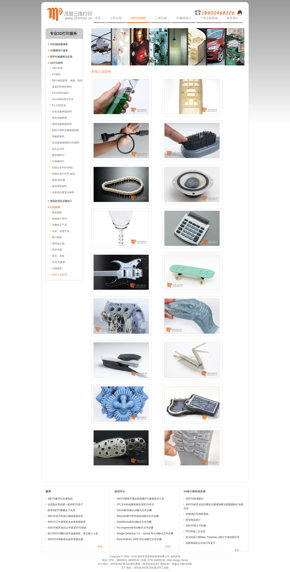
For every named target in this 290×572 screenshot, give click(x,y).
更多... (100, 546)
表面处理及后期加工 (61, 201)
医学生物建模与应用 (61, 56)
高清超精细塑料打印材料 (65, 142)
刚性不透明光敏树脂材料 (65, 130)
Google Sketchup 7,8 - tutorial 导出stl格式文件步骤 (145, 533)
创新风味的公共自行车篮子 (200, 543)
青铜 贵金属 (58, 180)
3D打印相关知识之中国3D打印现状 (67, 527)
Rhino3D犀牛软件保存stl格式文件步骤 (138, 516)
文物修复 (57, 268)
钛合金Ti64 (58, 148)
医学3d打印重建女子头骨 (61, 510)
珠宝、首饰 (58, 256)
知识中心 (120, 491)
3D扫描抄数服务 (59, 44)
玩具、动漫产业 (60, 231)
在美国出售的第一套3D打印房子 (65, 504)
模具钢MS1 (58, 155)
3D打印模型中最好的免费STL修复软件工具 (140, 498)
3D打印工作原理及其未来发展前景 (67, 521)
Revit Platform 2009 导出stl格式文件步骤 (139, 539)
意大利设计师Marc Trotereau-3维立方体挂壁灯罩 (212, 537)
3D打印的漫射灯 (195, 498)
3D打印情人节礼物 (196, 525)
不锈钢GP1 (58, 161)
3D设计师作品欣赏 (195, 491)
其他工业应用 (59, 274)
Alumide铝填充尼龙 (62, 99)
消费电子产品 (59, 224)
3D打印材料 (56, 63)
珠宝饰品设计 (193, 519)
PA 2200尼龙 (59, 105)
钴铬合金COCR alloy (63, 173)
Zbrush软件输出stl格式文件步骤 (134, 510)
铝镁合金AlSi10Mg (62, 167)
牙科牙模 (57, 249)
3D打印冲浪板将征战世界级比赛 (65, 539)
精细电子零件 (59, 218)
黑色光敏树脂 (59, 117)
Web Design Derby (177, 560)
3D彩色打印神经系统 (197, 514)
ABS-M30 (57, 68)
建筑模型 (57, 212)
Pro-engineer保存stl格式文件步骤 (135, 527)
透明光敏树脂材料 (62, 124)
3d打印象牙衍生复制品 (60, 498)
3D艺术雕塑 (58, 262)
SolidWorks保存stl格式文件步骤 (134, 521)
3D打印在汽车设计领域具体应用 (65, 516)
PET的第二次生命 (195, 531)
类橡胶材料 (58, 136)
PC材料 (56, 74)
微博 (48, 491)
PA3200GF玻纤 (60, 93)
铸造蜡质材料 (59, 186)
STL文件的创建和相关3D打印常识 (135, 504)
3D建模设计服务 (59, 50)
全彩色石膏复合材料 (63, 192)
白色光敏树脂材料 (62, 111)
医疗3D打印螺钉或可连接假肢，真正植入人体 (73, 533)
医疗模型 (57, 237)
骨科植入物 (58, 243)
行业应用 (55, 207)
